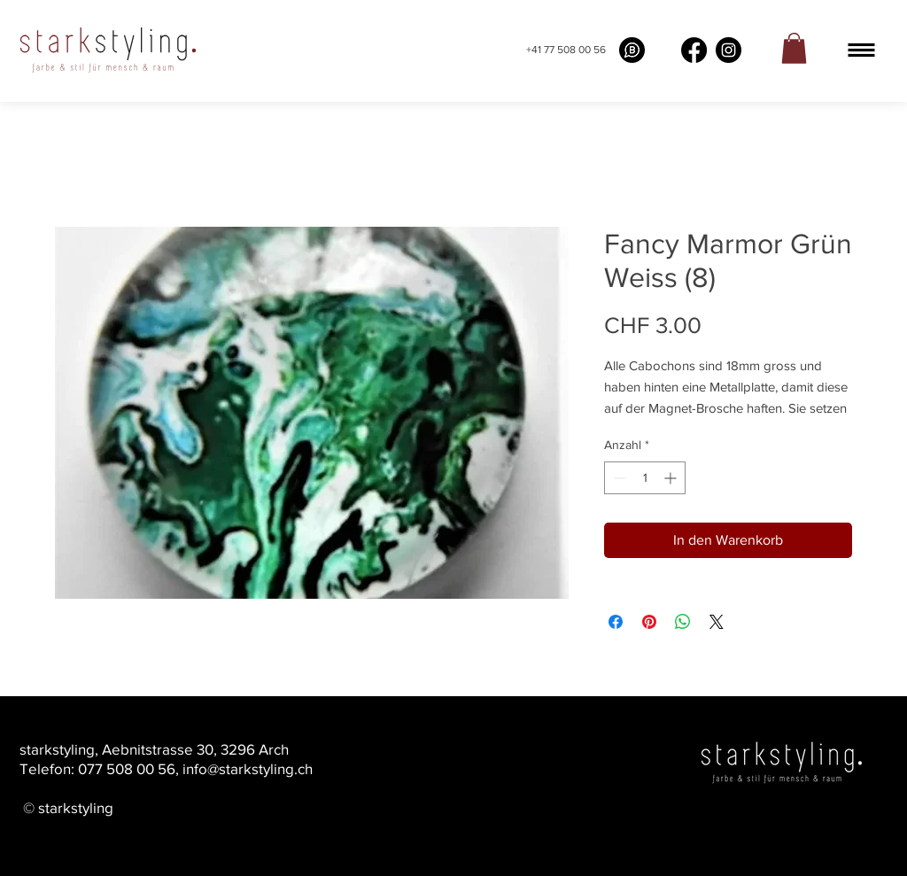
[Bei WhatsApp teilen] (683, 621)
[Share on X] (716, 621)
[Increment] (672, 477)
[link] (794, 48)
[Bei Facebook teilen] (615, 621)
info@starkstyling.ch (247, 768)
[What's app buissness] (632, 50)
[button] (861, 50)
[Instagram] (728, 50)
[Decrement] (618, 477)
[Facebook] (694, 50)
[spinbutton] (645, 477)
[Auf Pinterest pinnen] (649, 621)
